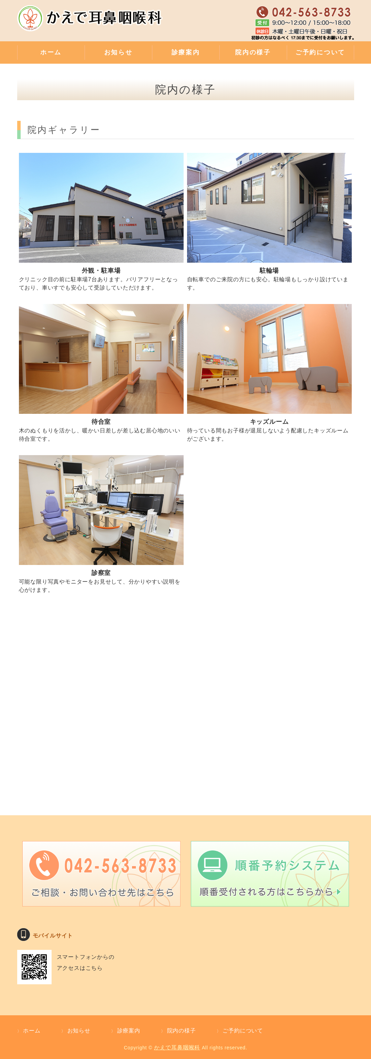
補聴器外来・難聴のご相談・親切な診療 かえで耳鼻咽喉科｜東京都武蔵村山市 (91, 22)
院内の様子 (253, 52)
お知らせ (118, 52)
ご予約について (320, 52)
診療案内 (186, 52)
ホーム (51, 52)
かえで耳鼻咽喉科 (177, 1047)
